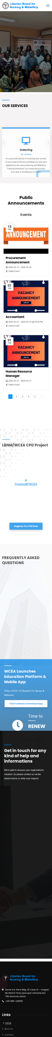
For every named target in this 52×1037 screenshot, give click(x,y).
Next (48, 516)
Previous (3, 516)
